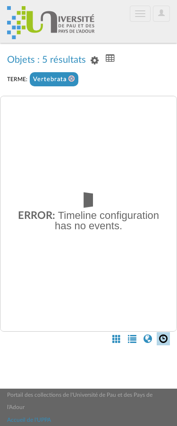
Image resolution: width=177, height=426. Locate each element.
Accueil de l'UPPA (29, 420)
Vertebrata (54, 79)
